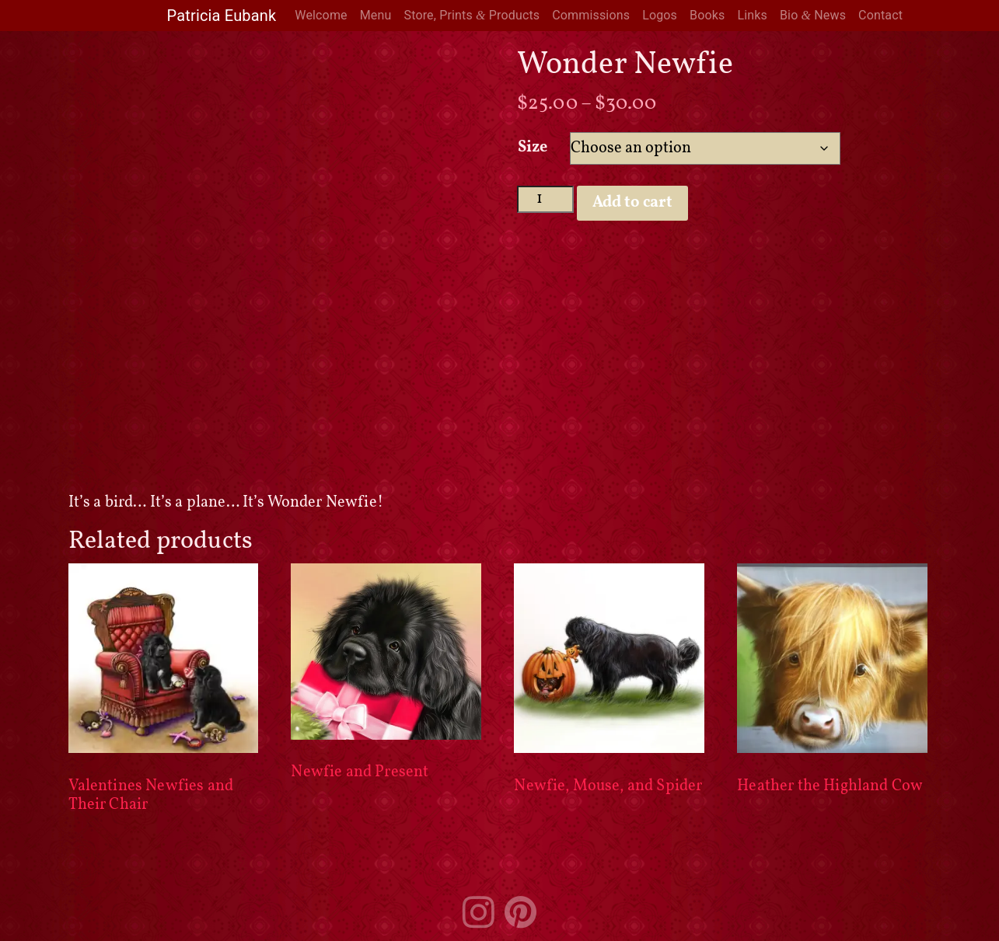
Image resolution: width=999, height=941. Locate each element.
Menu (376, 15)
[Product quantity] (545, 199)
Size (533, 147)
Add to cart (632, 203)
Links (752, 15)
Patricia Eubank (222, 15)
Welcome (321, 15)
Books (707, 15)
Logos (659, 15)
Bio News (813, 15)
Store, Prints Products (471, 15)
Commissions (591, 15)
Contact (880, 15)
